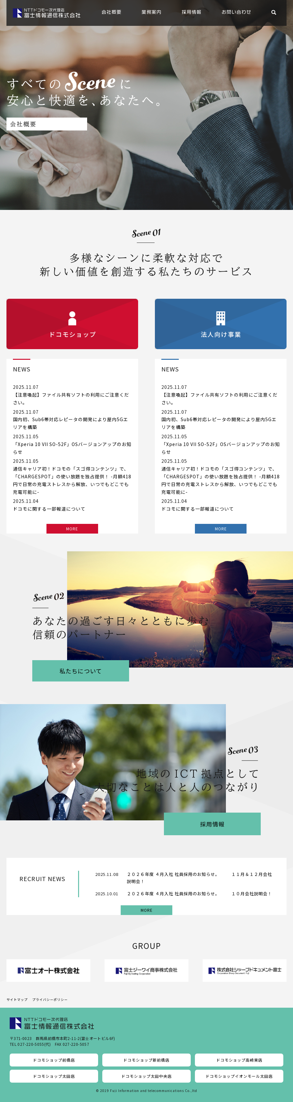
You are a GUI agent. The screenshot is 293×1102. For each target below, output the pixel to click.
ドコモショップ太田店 (54, 1076)
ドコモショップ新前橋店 (146, 1060)
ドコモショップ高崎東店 (239, 1060)
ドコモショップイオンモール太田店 (239, 1076)
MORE (72, 528)
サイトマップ (17, 999)
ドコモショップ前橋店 (54, 1060)
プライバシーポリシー (50, 999)
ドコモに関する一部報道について (49, 508)
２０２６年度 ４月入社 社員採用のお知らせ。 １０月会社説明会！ (199, 893)
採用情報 (212, 824)
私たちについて (80, 671)
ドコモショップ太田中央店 (146, 1076)
